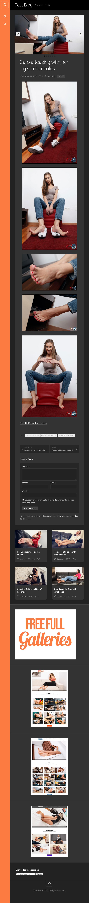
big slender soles (32, 435)
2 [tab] (46, 56)
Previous (18, 34)
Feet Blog (24, 5)
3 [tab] (48, 56)
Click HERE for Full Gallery (33, 423)
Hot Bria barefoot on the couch (28, 553)
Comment (26, 466)
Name (25, 483)
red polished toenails (66, 435)
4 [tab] (50, 56)
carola (60, 76)
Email (53, 483)
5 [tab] (52, 56)
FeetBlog (51, 76)
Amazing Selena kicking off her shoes (30, 590)
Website (25, 491)
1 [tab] (44, 56)
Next (81, 34)
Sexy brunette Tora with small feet (65, 590)
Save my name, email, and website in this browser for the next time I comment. (48, 501)
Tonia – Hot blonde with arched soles (65, 553)
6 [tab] (54, 56)
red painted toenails (48, 435)
